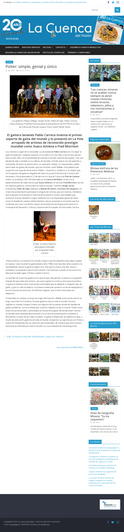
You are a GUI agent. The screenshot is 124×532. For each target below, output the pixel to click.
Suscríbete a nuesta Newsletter (85, 47)
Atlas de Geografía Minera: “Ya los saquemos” (102, 416)
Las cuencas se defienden (70, 347)
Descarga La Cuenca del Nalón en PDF (22, 52)
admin (13, 70)
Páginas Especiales (98, 164)
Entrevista (95, 85)
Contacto (60, 47)
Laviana (9, 62)
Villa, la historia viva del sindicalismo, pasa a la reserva (33, 336)
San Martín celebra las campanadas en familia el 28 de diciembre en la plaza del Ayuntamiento (50, 2)
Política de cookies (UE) (53, 52)
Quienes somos (12, 47)
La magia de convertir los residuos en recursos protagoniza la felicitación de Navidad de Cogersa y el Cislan (103, 459)
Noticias (47, 47)
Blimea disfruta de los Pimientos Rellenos (104, 169)
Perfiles (94, 409)
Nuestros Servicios (31, 47)
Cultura (21, 70)
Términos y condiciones (78, 52)
